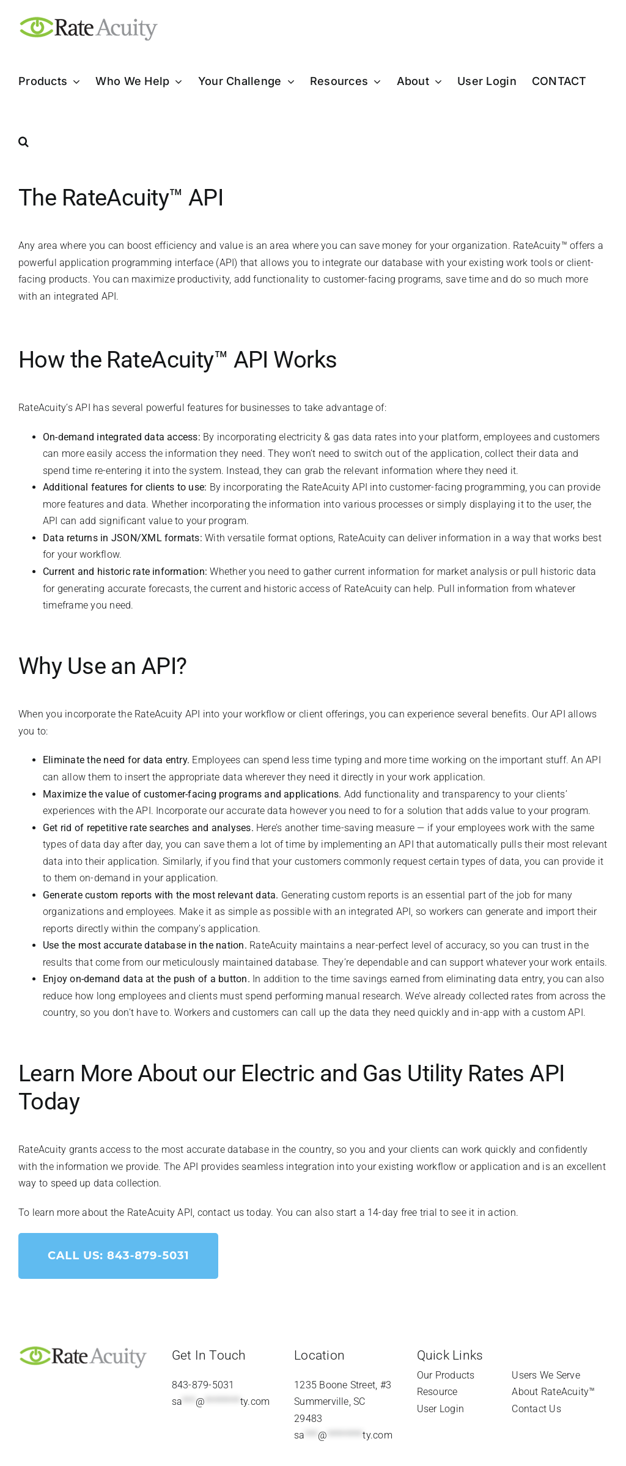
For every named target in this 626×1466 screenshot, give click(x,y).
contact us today (234, 1212)
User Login (440, 1409)
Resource (437, 1392)
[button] (23, 141)
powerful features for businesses (218, 407)
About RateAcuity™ (553, 1392)
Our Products (446, 1375)
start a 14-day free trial (386, 1212)
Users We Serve (546, 1375)
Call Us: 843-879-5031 (118, 1255)
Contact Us (536, 1409)
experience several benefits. (468, 714)
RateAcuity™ (540, 245)
